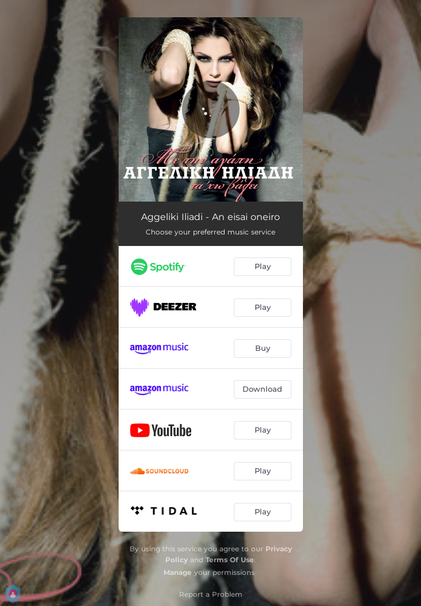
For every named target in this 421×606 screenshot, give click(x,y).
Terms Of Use (230, 559)
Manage (178, 572)
